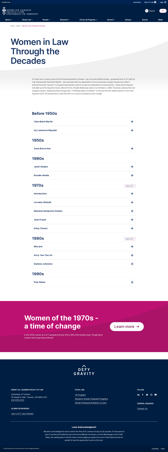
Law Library (137, 2)
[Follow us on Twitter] (147, 395)
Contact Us (142, 408)
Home (12, 26)
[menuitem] (8, 19)
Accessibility (155, 448)
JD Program (80, 395)
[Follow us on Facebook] (143, 395)
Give (163, 11)
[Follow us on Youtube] (155, 395)
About (18, 26)
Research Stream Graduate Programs (91, 399)
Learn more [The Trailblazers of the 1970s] (127, 326)
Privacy (163, 448)
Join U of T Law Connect (22, 414)
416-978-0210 (17, 400)
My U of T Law (150, 2)
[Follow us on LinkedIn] (138, 395)
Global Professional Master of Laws (90, 403)
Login (163, 2)
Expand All (130, 186)
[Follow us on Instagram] (151, 395)
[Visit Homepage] (20, 11)
